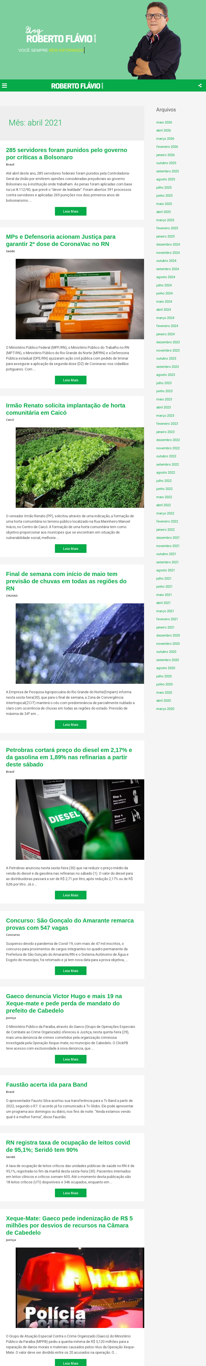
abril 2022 (164, 505)
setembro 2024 (168, 269)
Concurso (13, 905)
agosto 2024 (166, 277)
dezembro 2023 (169, 342)
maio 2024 (164, 301)
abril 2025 (164, 212)
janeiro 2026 (166, 155)
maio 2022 (164, 497)
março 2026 (165, 138)
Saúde (11, 246)
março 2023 (165, 415)
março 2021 (165, 611)
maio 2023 (164, 399)
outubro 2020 (167, 651)
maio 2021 (164, 594)
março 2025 (165, 220)
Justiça (11, 978)
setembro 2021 (168, 562)
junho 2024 (165, 293)
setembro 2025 (168, 171)
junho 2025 (165, 195)
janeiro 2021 (166, 627)
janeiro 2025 (166, 236)
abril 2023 (164, 407)
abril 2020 (164, 700)
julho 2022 (164, 480)
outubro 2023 (167, 358)
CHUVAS (12, 578)
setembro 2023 (168, 366)
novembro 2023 (168, 350)
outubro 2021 (167, 554)
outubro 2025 (167, 163)
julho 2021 (164, 578)
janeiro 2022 (166, 529)
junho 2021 (165, 586)
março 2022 (165, 513)
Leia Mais (71, 207)
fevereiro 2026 (168, 146)
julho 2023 (164, 383)
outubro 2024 (167, 260)
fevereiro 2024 (168, 326)
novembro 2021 (168, 546)
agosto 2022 (166, 472)
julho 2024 (164, 285)
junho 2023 (165, 391)
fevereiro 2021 (168, 619)
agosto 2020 (166, 668)
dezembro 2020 (169, 635)
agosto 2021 (166, 570)
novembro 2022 (168, 448)
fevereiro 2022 (168, 521)
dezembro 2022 (169, 440)
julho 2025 (164, 187)
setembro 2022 (168, 464)
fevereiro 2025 (168, 228)
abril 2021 (164, 603)
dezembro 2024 (169, 244)
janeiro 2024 (166, 334)
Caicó (10, 412)
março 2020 (165, 709)
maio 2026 (164, 122)
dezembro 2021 (169, 537)
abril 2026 (164, 130)
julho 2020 (164, 676)
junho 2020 (165, 684)
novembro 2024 (168, 252)
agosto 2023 (166, 374)
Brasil (10, 162)
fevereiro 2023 (168, 423)
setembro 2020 (168, 660)
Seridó (11, 1114)
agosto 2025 (166, 179)
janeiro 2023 (166, 432)
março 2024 (165, 318)
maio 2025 (164, 204)
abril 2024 (164, 309)
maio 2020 (164, 692)
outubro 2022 (167, 456)
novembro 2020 (168, 643)
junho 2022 (165, 489)
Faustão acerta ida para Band (39, 1045)
